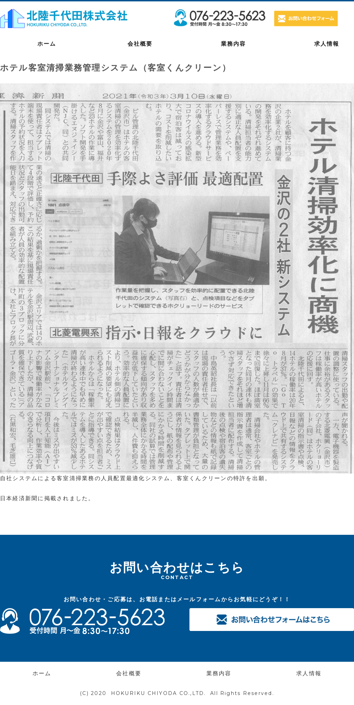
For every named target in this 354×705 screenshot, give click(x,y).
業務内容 (233, 43)
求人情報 (309, 673)
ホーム (46, 43)
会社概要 (140, 43)
